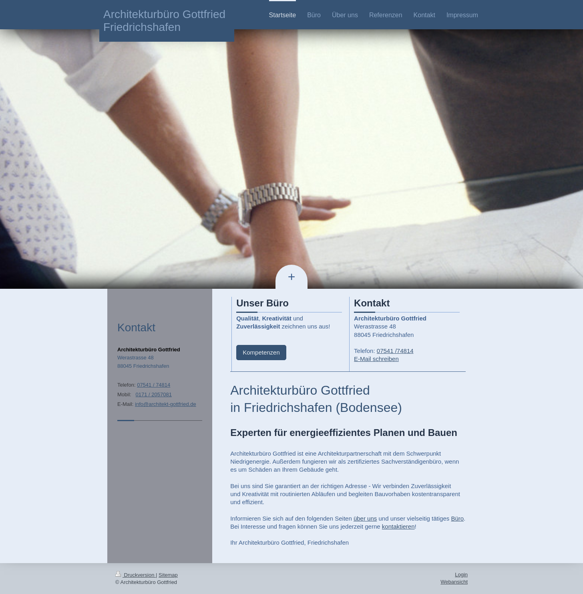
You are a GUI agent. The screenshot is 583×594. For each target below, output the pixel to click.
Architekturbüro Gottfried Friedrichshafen (164, 20)
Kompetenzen (261, 352)
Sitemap (168, 575)
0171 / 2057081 (154, 394)
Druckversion (135, 575)
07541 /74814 (395, 350)
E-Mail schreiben (376, 358)
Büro (457, 518)
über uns (365, 518)
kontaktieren (398, 526)
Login (461, 575)
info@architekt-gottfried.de (165, 404)
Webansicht (454, 582)
